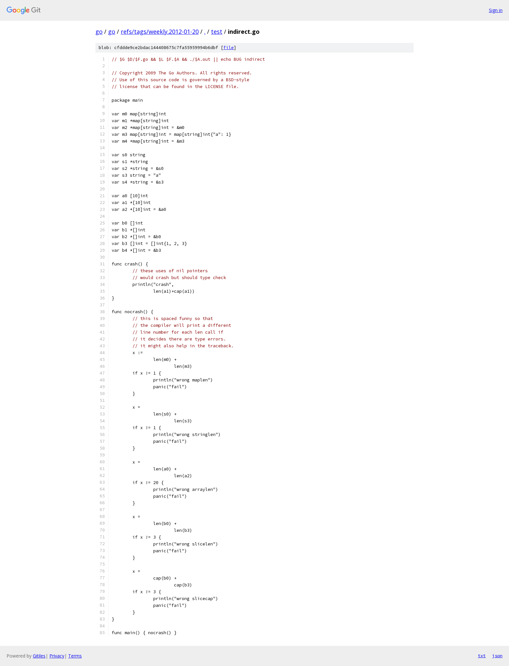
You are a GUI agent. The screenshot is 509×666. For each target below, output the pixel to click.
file (228, 47)
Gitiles (39, 656)
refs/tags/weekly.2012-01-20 (160, 31)
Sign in (496, 10)
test (216, 31)
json (497, 656)
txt (482, 656)
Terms (75, 656)
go (99, 31)
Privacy (56, 656)
